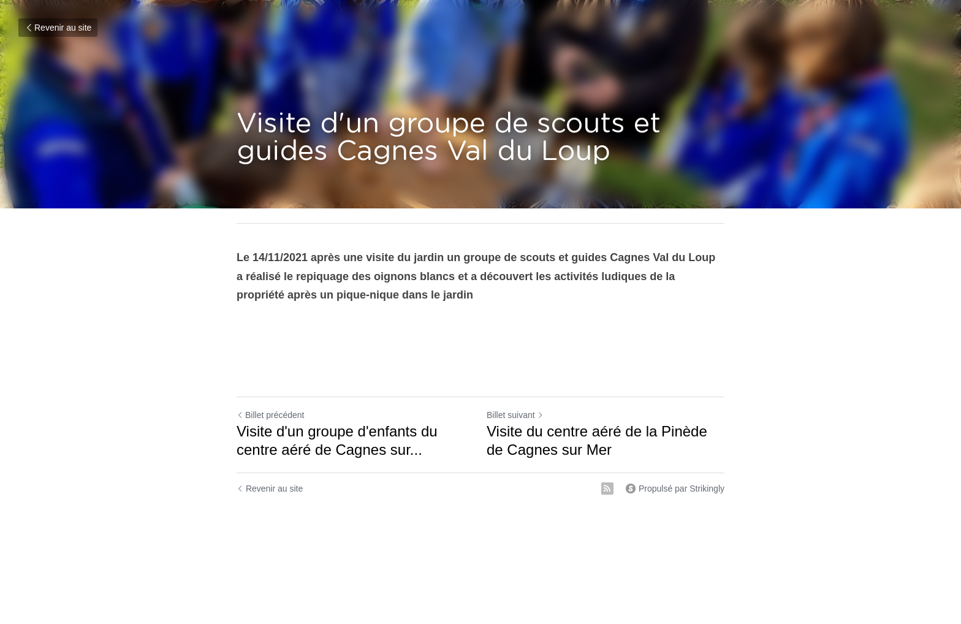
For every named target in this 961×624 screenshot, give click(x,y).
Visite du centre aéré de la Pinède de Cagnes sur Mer (597, 440)
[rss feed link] (607, 488)
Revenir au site (58, 27)
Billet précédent (271, 415)
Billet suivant (515, 415)
